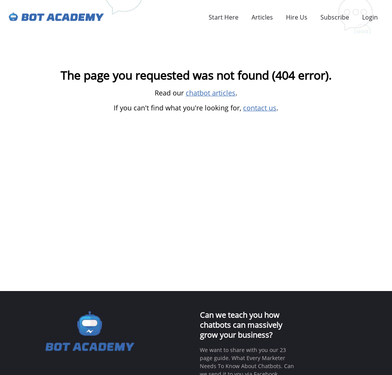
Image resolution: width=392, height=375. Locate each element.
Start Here (223, 17)
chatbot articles (210, 92)
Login (370, 17)
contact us (259, 107)
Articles (262, 17)
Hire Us (296, 17)
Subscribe (334, 17)
